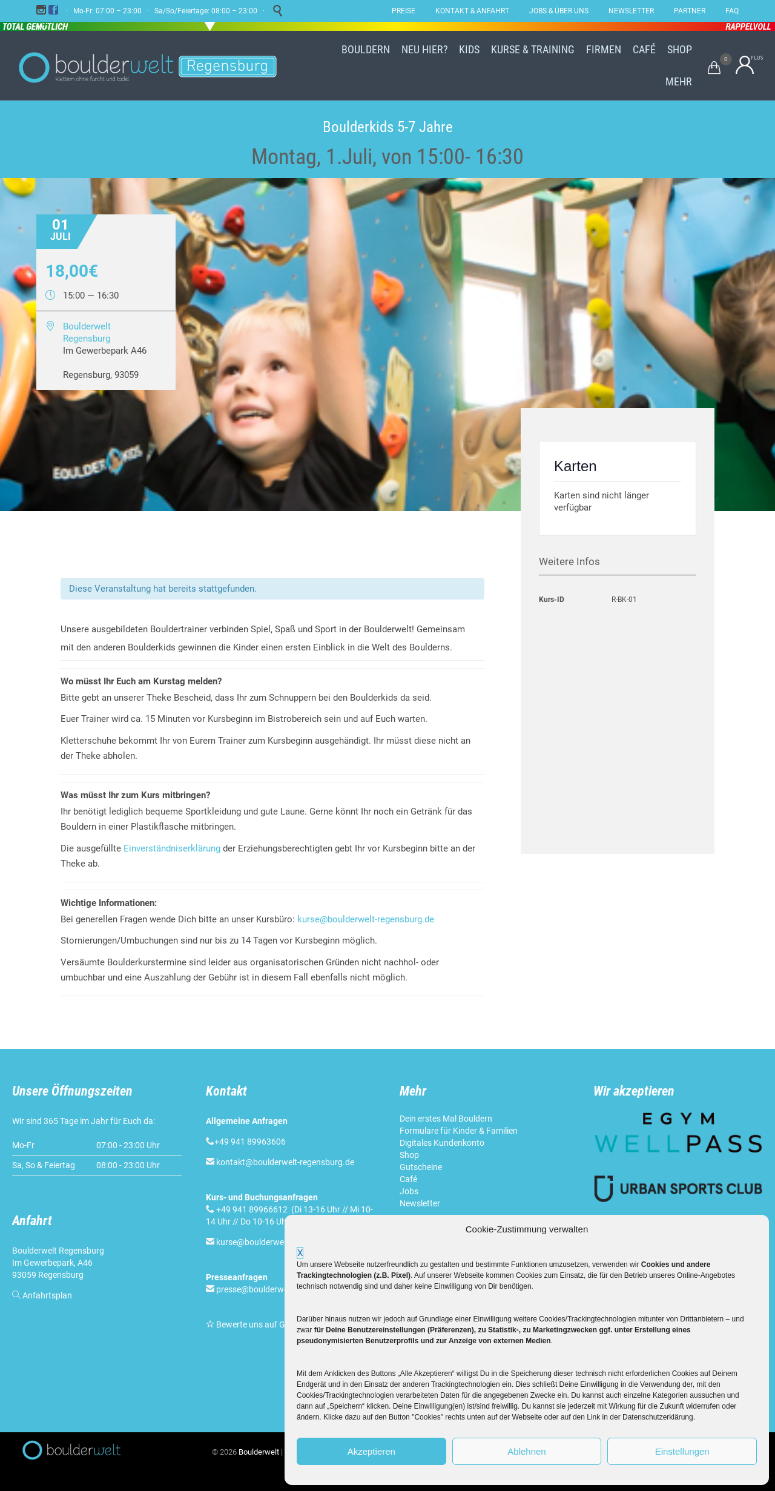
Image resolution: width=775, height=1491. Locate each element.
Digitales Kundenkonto (442, 1143)
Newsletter (420, 1203)
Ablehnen (526, 1451)
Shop (409, 1155)
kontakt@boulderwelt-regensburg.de (285, 1162)
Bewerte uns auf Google (261, 1324)
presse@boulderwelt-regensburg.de (283, 1289)
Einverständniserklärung (172, 848)
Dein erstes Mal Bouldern (446, 1118)
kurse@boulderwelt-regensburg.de (365, 919)
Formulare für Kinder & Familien (459, 1131)
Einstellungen (682, 1451)
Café (408, 1179)
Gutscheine (421, 1167)
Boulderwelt (259, 1451)
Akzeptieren (371, 1451)
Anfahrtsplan (47, 1295)
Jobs (409, 1191)
